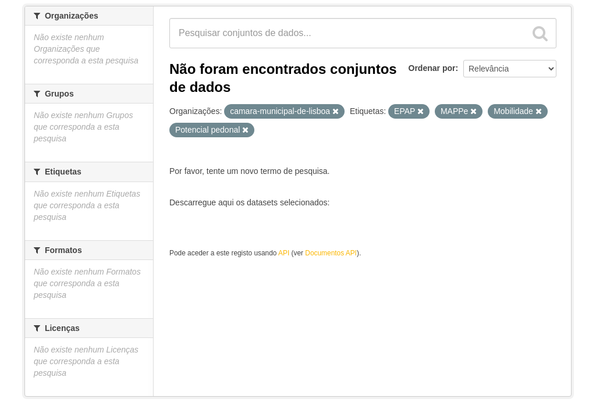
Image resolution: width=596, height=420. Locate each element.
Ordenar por (432, 68)
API (283, 253)
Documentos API (331, 253)
